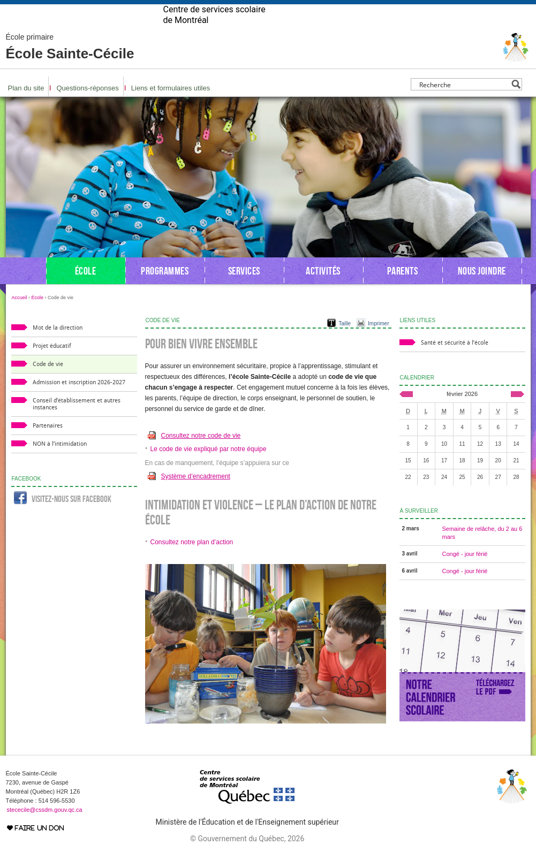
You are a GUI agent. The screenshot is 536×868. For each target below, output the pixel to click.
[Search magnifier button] (516, 101)
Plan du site (26, 105)
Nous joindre (482, 288)
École (85, 288)
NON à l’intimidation (60, 461)
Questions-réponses (87, 105)
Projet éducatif (52, 363)
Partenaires (48, 442)
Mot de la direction (57, 344)
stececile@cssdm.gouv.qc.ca (44, 827)
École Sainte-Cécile (70, 64)
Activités (323, 288)
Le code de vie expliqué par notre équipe (208, 466)
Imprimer (378, 341)
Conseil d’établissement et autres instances (76, 421)
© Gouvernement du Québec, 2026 (247, 855)
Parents (402, 288)
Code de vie (48, 381)
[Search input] (463, 101)
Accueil (19, 314)
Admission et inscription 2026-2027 (79, 399)
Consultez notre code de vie (201, 452)
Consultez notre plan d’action (191, 559)
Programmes (164, 288)
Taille (344, 341)
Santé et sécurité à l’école (454, 359)
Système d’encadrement (195, 493)
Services (244, 288)
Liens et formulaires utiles (170, 105)
